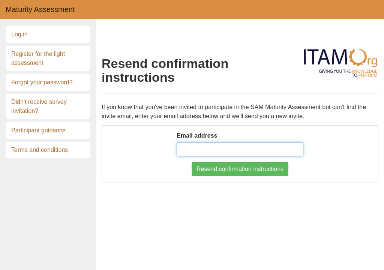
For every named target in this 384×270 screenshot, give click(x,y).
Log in (19, 34)
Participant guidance (38, 130)
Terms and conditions (39, 150)
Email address (197, 135)
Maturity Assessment (40, 9)
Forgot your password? (42, 82)
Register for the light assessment (38, 58)
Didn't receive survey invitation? (39, 106)
